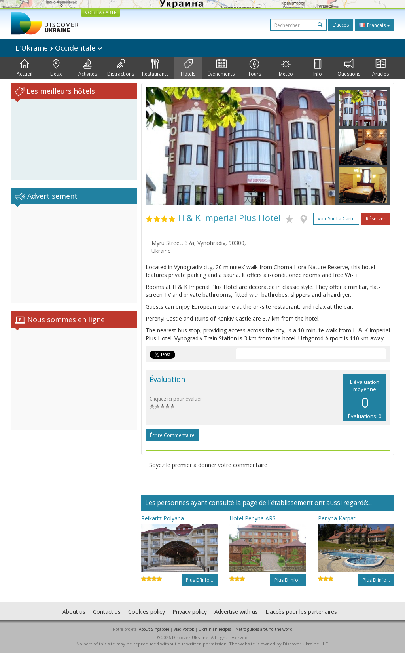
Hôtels (188, 68)
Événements (221, 68)
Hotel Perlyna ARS (252, 518)
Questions (348, 68)
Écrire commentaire (172, 435)
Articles (380, 68)
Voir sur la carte (336, 218)
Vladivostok (184, 629)
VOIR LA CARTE (100, 12)
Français (374, 24)
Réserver (376, 218)
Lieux (56, 68)
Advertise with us (236, 611)
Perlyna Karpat (337, 518)
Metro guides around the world (264, 629)
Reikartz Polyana (162, 518)
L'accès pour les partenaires (301, 611)
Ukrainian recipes (215, 629)
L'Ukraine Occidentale (58, 48)
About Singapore (154, 629)
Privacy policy (189, 611)
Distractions (120, 68)
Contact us (107, 611)
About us (73, 611)
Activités (87, 68)
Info (317, 68)
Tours (254, 68)
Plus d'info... (199, 580)
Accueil (24, 68)
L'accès (341, 24)
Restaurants (155, 68)
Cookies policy (146, 611)
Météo (286, 68)
